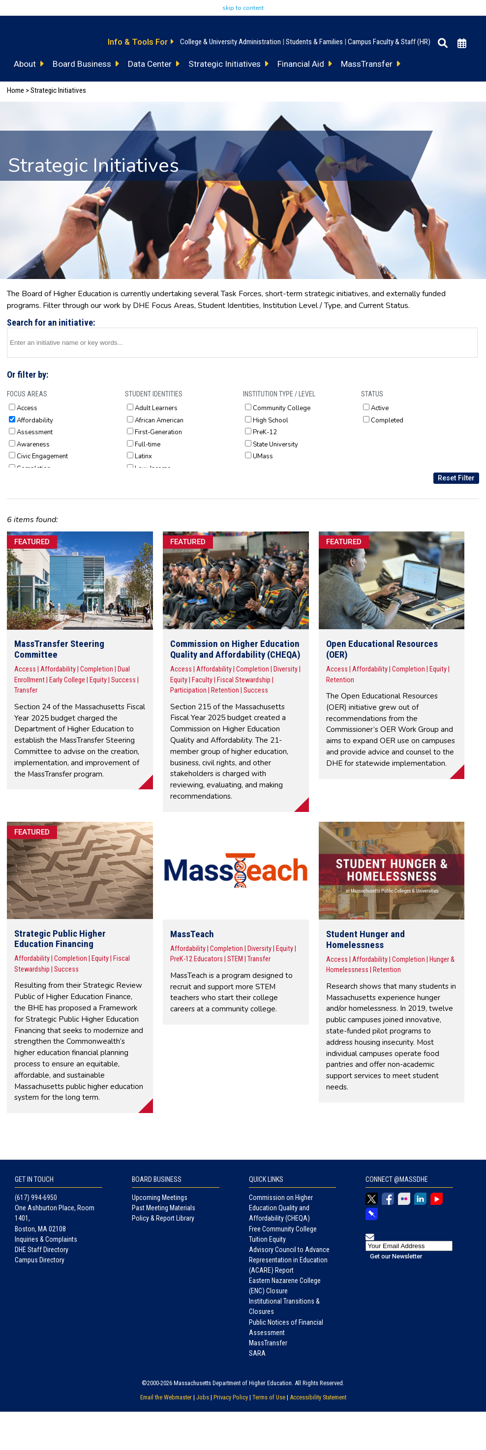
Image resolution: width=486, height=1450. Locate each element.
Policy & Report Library (163, 1218)
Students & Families (314, 41)
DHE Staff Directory (41, 1250)
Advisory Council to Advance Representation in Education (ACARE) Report (289, 1260)
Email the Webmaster (166, 1397)
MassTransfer (268, 1343)
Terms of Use (268, 1397)
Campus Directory (39, 1260)
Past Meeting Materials (163, 1208)
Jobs (202, 1397)
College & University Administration (230, 41)
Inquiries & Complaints (46, 1239)
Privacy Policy (230, 1397)
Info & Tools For (140, 42)
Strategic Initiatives (58, 90)
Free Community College (283, 1229)
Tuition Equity (267, 1239)
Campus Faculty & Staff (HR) (389, 41)
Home (15, 90)
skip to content (243, 8)
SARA (257, 1353)
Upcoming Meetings (159, 1197)
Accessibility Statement (318, 1397)
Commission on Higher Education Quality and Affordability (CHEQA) (281, 1208)
